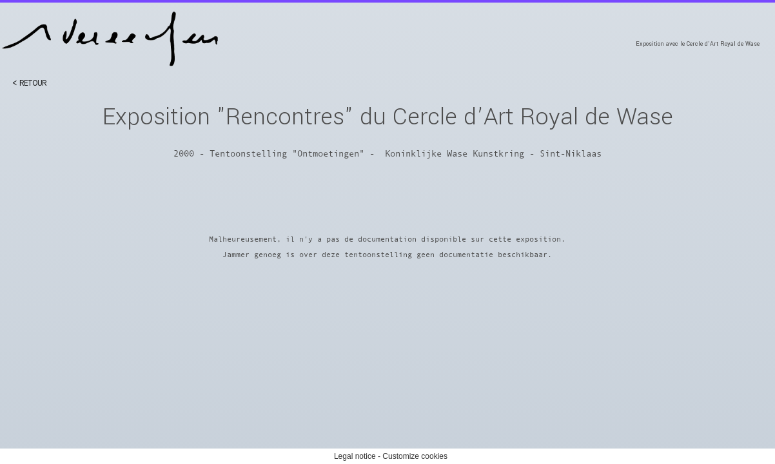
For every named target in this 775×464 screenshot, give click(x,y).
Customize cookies (414, 456)
